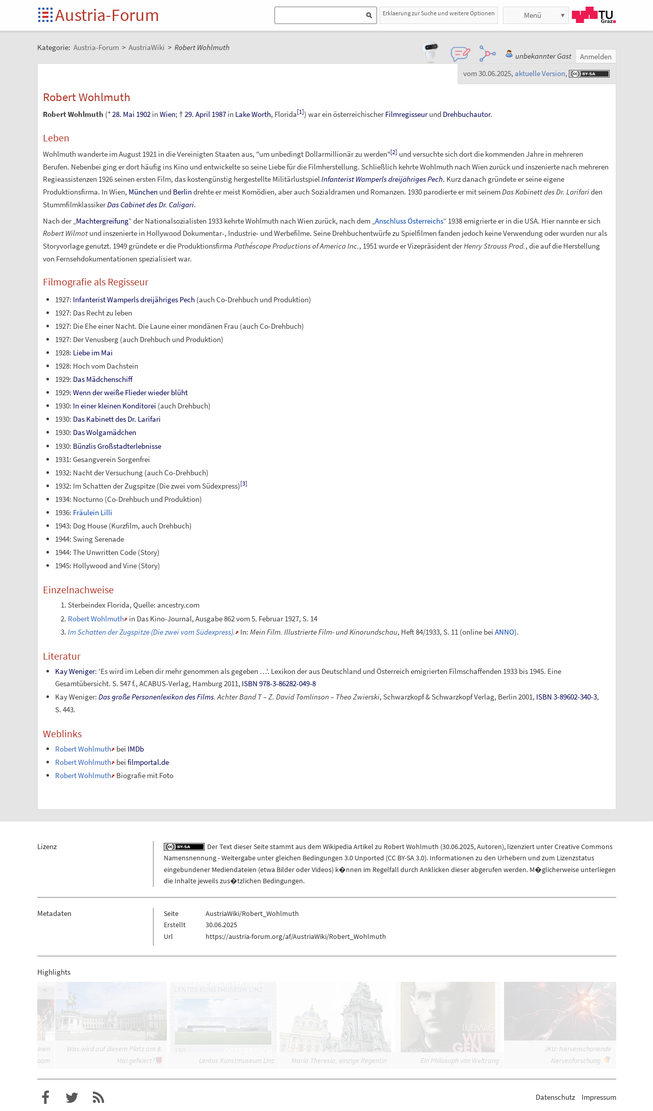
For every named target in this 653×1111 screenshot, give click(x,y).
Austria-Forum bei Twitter (72, 1098)
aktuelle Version (540, 73)
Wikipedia (337, 846)
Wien (167, 114)
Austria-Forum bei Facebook (45, 1098)
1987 (219, 114)
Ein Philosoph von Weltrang (459, 1060)
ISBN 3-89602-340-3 (566, 697)
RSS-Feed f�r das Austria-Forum (98, 1098)
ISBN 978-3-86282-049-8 (279, 683)
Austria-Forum (107, 15)
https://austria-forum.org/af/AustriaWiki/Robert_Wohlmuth (296, 936)
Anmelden (596, 56)
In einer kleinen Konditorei (114, 405)
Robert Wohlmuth (96, 618)
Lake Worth (253, 114)
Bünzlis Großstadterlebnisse (117, 446)
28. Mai (123, 114)
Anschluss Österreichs (409, 221)
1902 (143, 114)
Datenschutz (555, 1097)
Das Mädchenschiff (103, 379)
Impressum (599, 1097)
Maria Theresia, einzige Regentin (339, 1060)
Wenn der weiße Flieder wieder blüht (130, 392)
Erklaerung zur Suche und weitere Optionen (439, 13)
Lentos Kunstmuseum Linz (236, 1060)
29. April (197, 114)
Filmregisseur (406, 114)
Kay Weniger (75, 671)
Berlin (182, 192)
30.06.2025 (458, 846)
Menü (532, 15)
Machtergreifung (102, 221)
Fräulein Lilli (92, 512)
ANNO (504, 632)
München (143, 192)
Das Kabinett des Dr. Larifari (117, 419)
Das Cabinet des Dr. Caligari (150, 204)
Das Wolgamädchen (104, 432)
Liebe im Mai (93, 352)
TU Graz (594, 15)
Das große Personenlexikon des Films (156, 697)
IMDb (136, 749)
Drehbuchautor (466, 114)
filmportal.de (148, 762)
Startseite (46, 16)
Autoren (489, 846)
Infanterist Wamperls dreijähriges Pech (382, 179)
